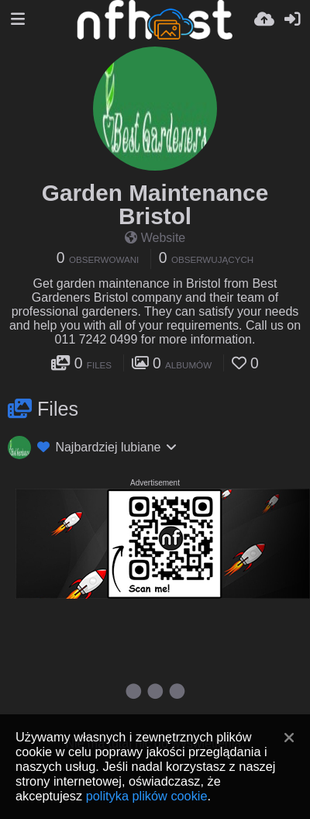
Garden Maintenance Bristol (155, 204)
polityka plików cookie (147, 796)
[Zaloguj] (292, 19)
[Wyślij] (264, 19)
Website (155, 237)
